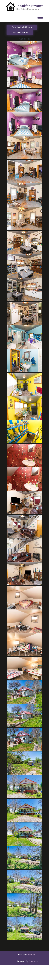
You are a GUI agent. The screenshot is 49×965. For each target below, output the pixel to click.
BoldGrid (31, 954)
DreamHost (34, 961)
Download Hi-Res (20, 32)
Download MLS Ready (22, 27)
